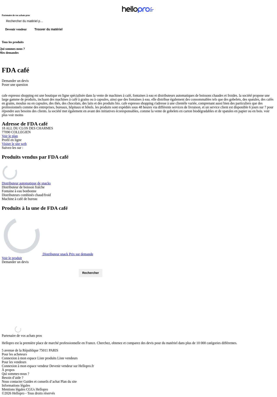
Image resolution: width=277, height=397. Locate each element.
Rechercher (90, 273)
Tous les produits (13, 42)
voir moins (15, 115)
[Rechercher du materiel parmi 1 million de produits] (49, 22)
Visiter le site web (14, 144)
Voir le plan (10, 136)
